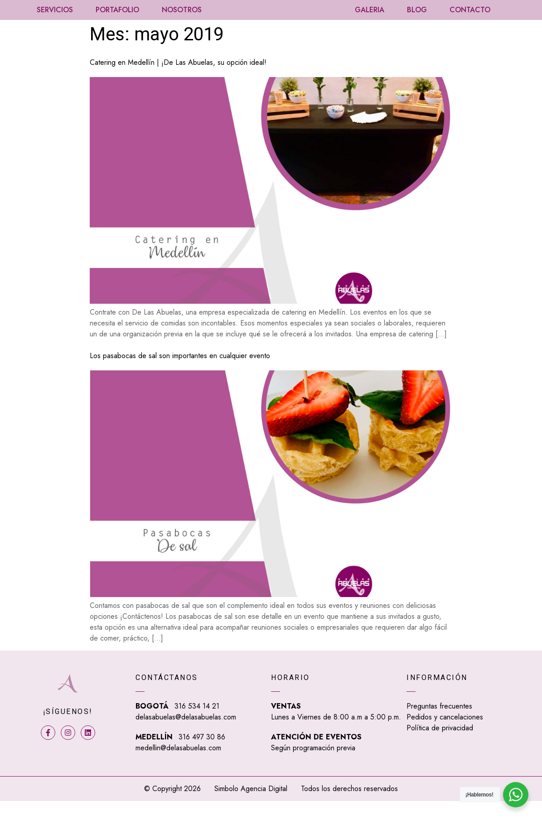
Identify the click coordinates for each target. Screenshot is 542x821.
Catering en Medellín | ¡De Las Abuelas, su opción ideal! (178, 82)
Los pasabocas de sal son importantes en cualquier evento (180, 376)
